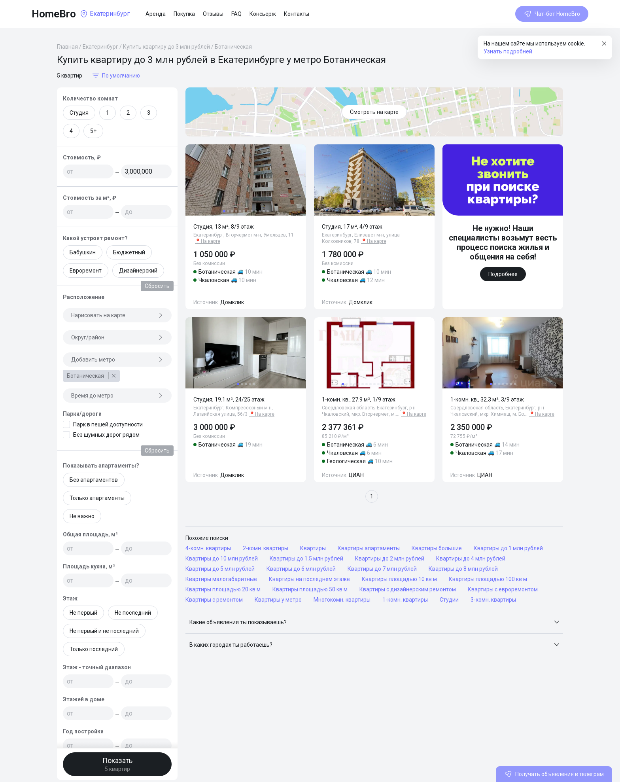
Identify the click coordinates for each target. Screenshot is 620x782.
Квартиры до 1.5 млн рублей (306, 558)
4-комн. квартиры (208, 548)
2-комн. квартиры (265, 548)
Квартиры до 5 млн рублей (220, 569)
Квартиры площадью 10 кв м (399, 579)
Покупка (184, 14)
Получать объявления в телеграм (554, 774)
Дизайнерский (138, 270)
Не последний (133, 613)
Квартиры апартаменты (369, 548)
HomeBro (54, 14)
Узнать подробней (508, 51)
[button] (374, 622)
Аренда (156, 14)
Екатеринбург (100, 47)
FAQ (236, 14)
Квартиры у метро (278, 599)
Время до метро (117, 395)
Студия (79, 113)
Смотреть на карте (374, 112)
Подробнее (503, 274)
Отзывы (213, 14)
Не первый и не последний (104, 631)
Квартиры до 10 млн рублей (221, 558)
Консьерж (263, 14)
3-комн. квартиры (493, 599)
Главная (67, 47)
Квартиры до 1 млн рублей (508, 548)
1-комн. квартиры (405, 599)
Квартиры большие (437, 548)
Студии (449, 599)
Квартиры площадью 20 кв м (223, 589)
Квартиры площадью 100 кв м (488, 579)
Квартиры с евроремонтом (503, 589)
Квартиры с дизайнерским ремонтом (407, 589)
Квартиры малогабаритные (221, 579)
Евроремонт (86, 270)
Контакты (296, 14)
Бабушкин (83, 252)
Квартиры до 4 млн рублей (470, 558)
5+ (93, 131)
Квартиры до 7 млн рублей (382, 569)
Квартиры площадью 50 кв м (310, 589)
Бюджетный (129, 252)
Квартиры (313, 548)
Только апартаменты (97, 498)
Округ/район (117, 337)
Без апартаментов (94, 480)
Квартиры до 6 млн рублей (301, 569)
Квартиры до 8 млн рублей (463, 569)
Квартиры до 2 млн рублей (389, 558)
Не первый (83, 613)
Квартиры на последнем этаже (309, 579)
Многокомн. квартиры (342, 599)
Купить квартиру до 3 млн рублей (166, 47)
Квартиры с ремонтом (214, 599)
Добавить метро (117, 359)
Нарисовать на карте (117, 315)
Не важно (82, 516)
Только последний (94, 649)
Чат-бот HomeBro (552, 14)
